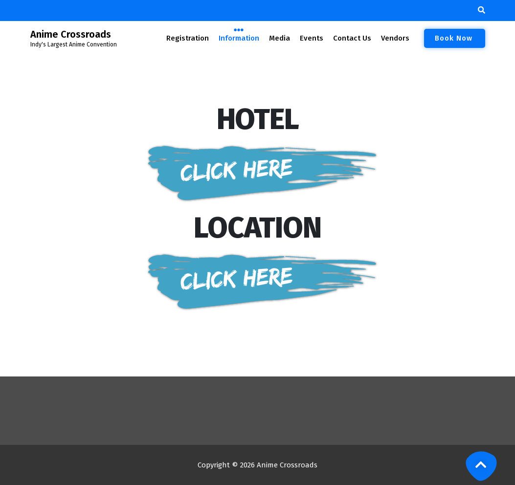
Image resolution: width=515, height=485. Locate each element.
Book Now (454, 38)
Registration (187, 38)
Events (311, 38)
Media (279, 38)
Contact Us (352, 38)
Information (239, 37)
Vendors (395, 38)
